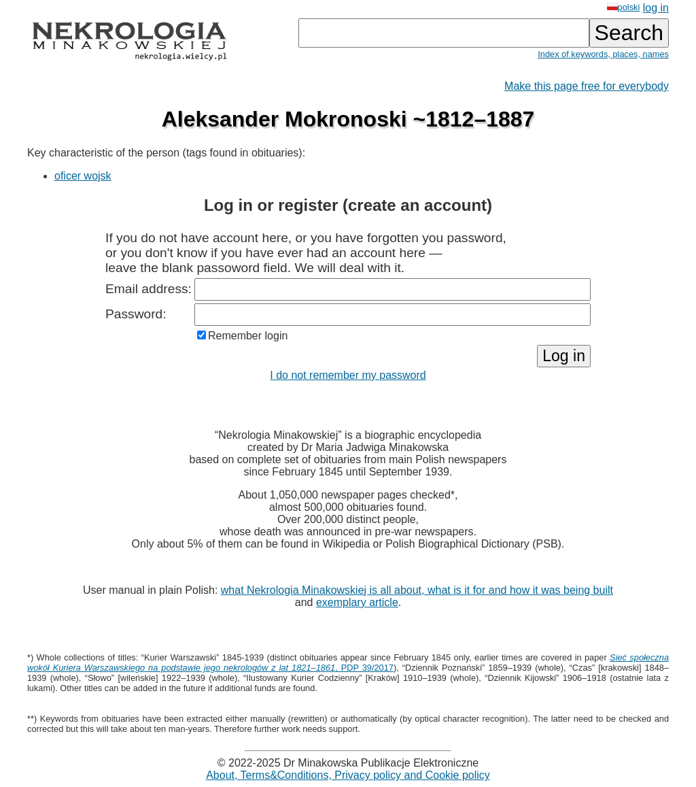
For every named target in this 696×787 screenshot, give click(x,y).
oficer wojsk (82, 176)
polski (623, 7)
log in (656, 8)
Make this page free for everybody (586, 86)
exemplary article (357, 602)
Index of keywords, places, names (603, 54)
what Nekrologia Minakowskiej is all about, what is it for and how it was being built (417, 590)
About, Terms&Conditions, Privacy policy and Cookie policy (348, 775)
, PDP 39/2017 (348, 662)
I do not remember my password (347, 375)
